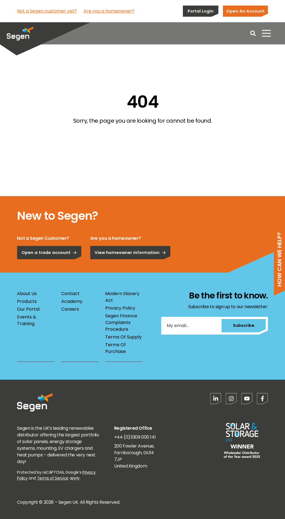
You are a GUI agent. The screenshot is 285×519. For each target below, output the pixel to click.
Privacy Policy (120, 308)
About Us (27, 293)
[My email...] (191, 325)
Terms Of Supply (123, 337)
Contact (70, 293)
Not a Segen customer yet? (47, 11)
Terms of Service (52, 478)
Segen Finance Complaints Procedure (121, 322)
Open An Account (245, 11)
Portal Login (200, 11)
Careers (70, 309)
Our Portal (28, 309)
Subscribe (243, 325)
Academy (71, 301)
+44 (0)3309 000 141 (135, 437)
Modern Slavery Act (122, 296)
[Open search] (253, 33)
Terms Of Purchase (115, 348)
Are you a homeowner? (108, 11)
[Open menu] (266, 33)
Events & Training (26, 320)
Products (27, 301)
